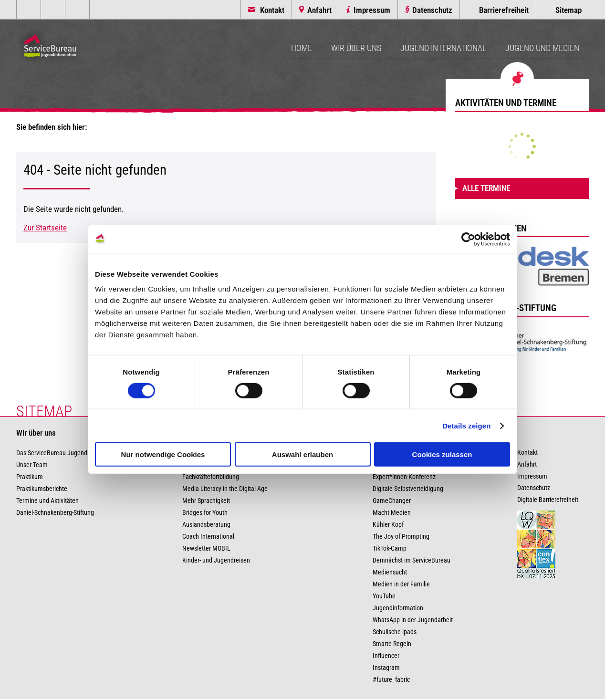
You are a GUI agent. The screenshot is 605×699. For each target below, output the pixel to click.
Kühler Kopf (388, 525)
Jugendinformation (398, 608)
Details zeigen (466, 425)
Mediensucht (390, 572)
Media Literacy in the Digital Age (225, 489)
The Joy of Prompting (401, 536)
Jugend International (443, 48)
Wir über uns (356, 48)
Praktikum (29, 477)
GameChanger (392, 501)
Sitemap (568, 10)
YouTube (384, 596)
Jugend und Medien (542, 48)
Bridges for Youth (205, 513)
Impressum (372, 10)
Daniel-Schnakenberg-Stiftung (55, 513)
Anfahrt (319, 10)
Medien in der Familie (401, 584)
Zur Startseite (45, 227)
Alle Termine (486, 188)
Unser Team (32, 465)
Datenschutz (432, 10)
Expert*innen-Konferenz (404, 477)
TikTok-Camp (390, 548)
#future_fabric (391, 680)
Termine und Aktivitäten (47, 501)
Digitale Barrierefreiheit (547, 500)
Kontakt (272, 10)
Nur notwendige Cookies (163, 454)
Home (301, 48)
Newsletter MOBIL (206, 548)
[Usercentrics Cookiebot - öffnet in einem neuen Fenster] (468, 239)
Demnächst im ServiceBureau (411, 560)
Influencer (386, 656)
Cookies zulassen (442, 454)
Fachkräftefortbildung (210, 477)
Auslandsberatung (206, 525)
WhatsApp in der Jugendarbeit (413, 620)
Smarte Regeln (392, 644)
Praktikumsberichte (41, 489)
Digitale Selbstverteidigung (408, 489)
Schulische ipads (395, 632)
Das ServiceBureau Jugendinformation (67, 453)
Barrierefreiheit (504, 10)
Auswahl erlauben (302, 454)
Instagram (386, 668)
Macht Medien (392, 513)
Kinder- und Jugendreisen (216, 560)
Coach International (208, 536)
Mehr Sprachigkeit (206, 501)
